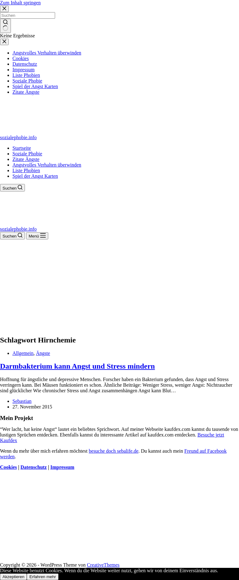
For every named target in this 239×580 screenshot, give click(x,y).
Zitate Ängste (26, 159)
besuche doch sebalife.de (113, 451)
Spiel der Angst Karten (35, 176)
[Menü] (37, 235)
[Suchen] (12, 187)
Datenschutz (34, 467)
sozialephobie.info (18, 137)
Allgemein (23, 353)
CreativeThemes (103, 565)
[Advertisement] (119, 286)
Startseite (21, 148)
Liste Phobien (26, 170)
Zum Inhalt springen (20, 2)
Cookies (8, 467)
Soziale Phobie (27, 153)
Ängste (43, 353)
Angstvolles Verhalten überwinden (46, 164)
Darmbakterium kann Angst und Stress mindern (77, 366)
